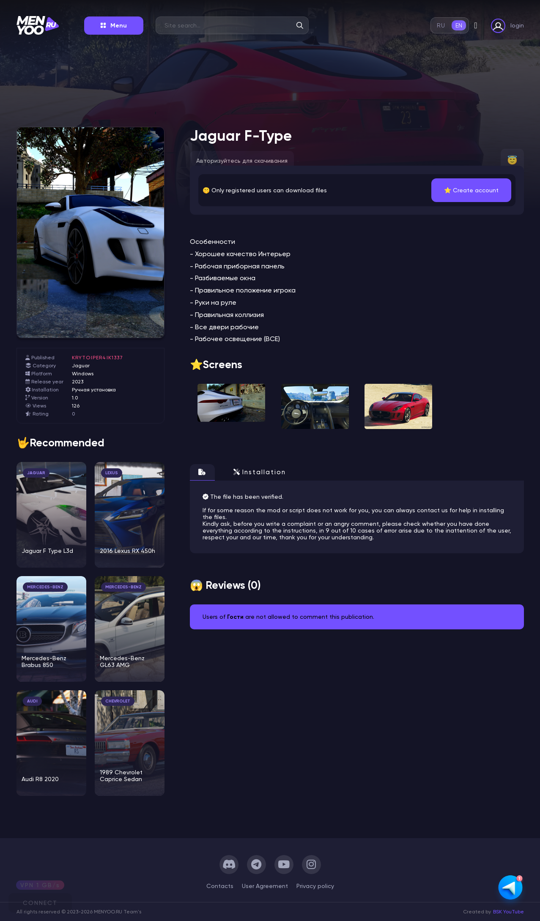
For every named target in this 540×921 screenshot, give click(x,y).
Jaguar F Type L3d (47, 550)
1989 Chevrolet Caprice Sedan (121, 775)
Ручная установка (94, 390)
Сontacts (219, 886)
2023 (77, 382)
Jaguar (81, 366)
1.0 (75, 398)
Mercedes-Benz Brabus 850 (44, 661)
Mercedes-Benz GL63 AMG (122, 661)
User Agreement (265, 886)
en (459, 25)
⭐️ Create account (471, 190)
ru (441, 25)
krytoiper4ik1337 (97, 358)
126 (75, 406)
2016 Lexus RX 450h (127, 550)
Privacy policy (315, 886)
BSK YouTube (508, 912)
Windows (82, 374)
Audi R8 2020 (40, 779)
